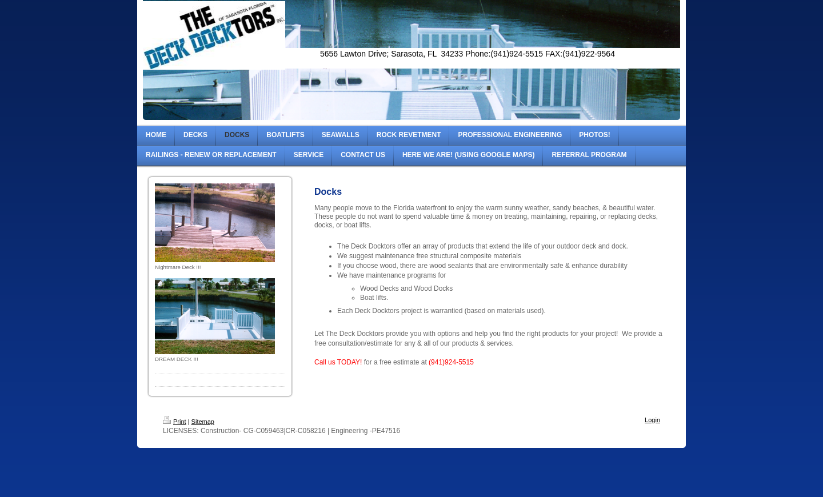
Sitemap (202, 421)
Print (174, 421)
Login (652, 419)
